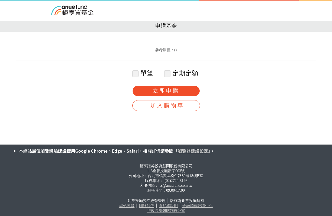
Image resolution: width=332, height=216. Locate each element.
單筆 (143, 73)
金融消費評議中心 (197, 206)
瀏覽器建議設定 (193, 151)
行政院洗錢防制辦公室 (166, 211)
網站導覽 (126, 206)
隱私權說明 (168, 206)
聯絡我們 (146, 206)
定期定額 (182, 73)
